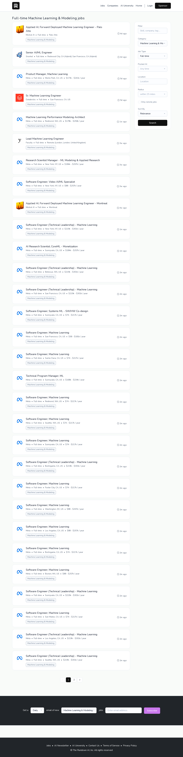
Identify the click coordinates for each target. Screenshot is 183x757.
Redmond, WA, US (53, 122)
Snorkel (29, 57)
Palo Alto (53, 35)
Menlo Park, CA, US (54, 78)
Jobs (102, 5)
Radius (141, 89)
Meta (28, 78)
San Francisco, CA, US (60, 100)
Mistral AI (30, 35)
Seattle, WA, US (52, 432)
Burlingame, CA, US (54, 475)
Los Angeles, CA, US (54, 541)
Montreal (53, 213)
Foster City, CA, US (53, 497)
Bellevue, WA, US (53, 279)
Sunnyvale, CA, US (53, 257)
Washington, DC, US (54, 519)
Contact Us (94, 745)
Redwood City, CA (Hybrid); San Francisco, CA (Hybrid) (72, 57)
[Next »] (79, 692)
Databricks (31, 100)
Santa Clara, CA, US (54, 366)
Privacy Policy (130, 745)
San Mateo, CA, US (53, 628)
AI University (127, 5)
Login (150, 5)
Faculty (29, 144)
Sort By (141, 109)
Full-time (42, 35)
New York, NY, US (53, 166)
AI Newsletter (61, 745)
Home (139, 5)
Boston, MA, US (52, 584)
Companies (112, 5)
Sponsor (163, 5)
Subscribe (152, 722)
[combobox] (152, 43)
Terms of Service (111, 745)
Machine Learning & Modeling (41, 40)
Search (152, 122)
